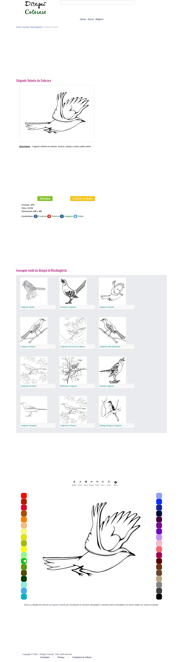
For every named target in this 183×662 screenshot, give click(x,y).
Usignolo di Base (28, 347)
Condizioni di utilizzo (81, 658)
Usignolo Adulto (27, 307)
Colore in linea (83, 198)
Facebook (42, 217)
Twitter (81, 217)
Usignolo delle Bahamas (110, 347)
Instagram (68, 217)
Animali (26, 27)
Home (83, 19)
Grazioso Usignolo (68, 307)
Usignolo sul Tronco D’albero (72, 347)
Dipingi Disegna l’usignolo (111, 426)
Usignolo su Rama (68, 426)
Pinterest (55, 217)
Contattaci (45, 658)
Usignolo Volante (107, 307)
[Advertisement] (91, 54)
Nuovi (91, 19)
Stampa (45, 198)
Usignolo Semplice (29, 426)
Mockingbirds (36, 27)
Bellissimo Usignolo (68, 386)
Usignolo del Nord (28, 386)
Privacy (61, 658)
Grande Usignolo (107, 386)
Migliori (100, 19)
